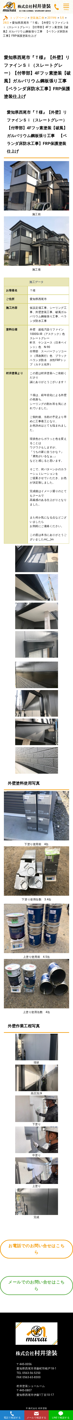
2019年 (52, 17)
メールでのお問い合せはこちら (36, 1285)
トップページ (18, 17)
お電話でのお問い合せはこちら (36, 1249)
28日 (6, 22)
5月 (62, 17)
